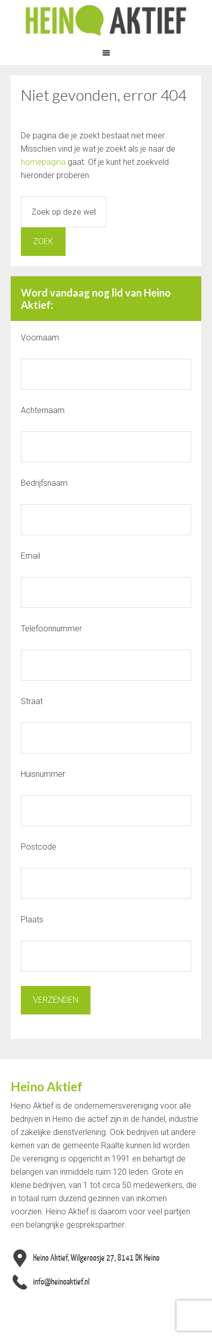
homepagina (43, 162)
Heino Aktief (106, 20)
